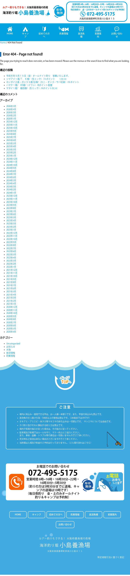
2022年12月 (12, 234)
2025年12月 (12, 123)
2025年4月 (11, 147)
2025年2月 (11, 153)
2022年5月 (11, 255)
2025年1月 (11, 157)
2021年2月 (11, 302)
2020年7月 (11, 323)
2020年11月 (12, 311)
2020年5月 (11, 329)
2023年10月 (12, 203)
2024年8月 (11, 172)
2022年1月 (11, 268)
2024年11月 (12, 163)
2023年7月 (11, 212)
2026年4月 (11, 110)
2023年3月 (11, 224)
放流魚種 (94, 516)
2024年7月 (11, 175)
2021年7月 (11, 286)
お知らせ (10, 348)
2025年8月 (11, 135)
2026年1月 (11, 120)
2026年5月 (11, 107)
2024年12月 (12, 160)
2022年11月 (12, 237)
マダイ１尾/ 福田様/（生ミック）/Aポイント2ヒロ (32, 89)
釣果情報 (10, 357)
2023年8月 (11, 209)
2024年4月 (11, 184)
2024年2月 (11, 191)
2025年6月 (11, 141)
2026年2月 (11, 116)
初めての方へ (56, 516)
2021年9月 (11, 280)
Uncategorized (13, 344)
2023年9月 (11, 206)
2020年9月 (11, 317)
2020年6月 (11, 326)
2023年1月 (11, 231)
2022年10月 (12, 240)
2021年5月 (11, 292)
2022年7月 (11, 249)
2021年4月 (11, 296)
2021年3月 (11, 299)
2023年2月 (11, 228)
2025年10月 (12, 129)
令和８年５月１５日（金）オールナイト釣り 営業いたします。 (38, 77)
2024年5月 (11, 181)
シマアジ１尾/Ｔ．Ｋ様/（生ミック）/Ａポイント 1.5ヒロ (36, 80)
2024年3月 (11, 187)
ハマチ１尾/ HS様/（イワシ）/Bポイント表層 (29, 86)
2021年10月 (12, 277)
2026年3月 (11, 113)
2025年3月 (11, 150)
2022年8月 (11, 246)
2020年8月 (11, 320)
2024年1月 (11, 194)
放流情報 (10, 354)
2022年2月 (11, 265)
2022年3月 (11, 262)
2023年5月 (11, 218)
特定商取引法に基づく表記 (111, 559)
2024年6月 (11, 178)
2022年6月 (11, 252)
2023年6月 (11, 215)
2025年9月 (11, 132)
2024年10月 (12, 166)
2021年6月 (11, 289)
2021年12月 (12, 271)
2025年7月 (11, 138)
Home (3, 43)
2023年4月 (11, 221)
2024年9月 (11, 169)
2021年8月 (11, 283)
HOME (17, 516)
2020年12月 (12, 308)
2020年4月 (11, 333)
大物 (8, 351)
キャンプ (36, 516)
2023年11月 (12, 200)
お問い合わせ (65, 526)
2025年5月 (11, 144)
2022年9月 (11, 243)
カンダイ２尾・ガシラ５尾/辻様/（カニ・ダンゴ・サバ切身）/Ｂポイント (42, 83)
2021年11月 (12, 274)
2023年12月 (12, 197)
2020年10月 (12, 314)
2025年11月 (12, 126)
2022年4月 (11, 259)
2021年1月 (11, 305)
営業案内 (112, 516)
